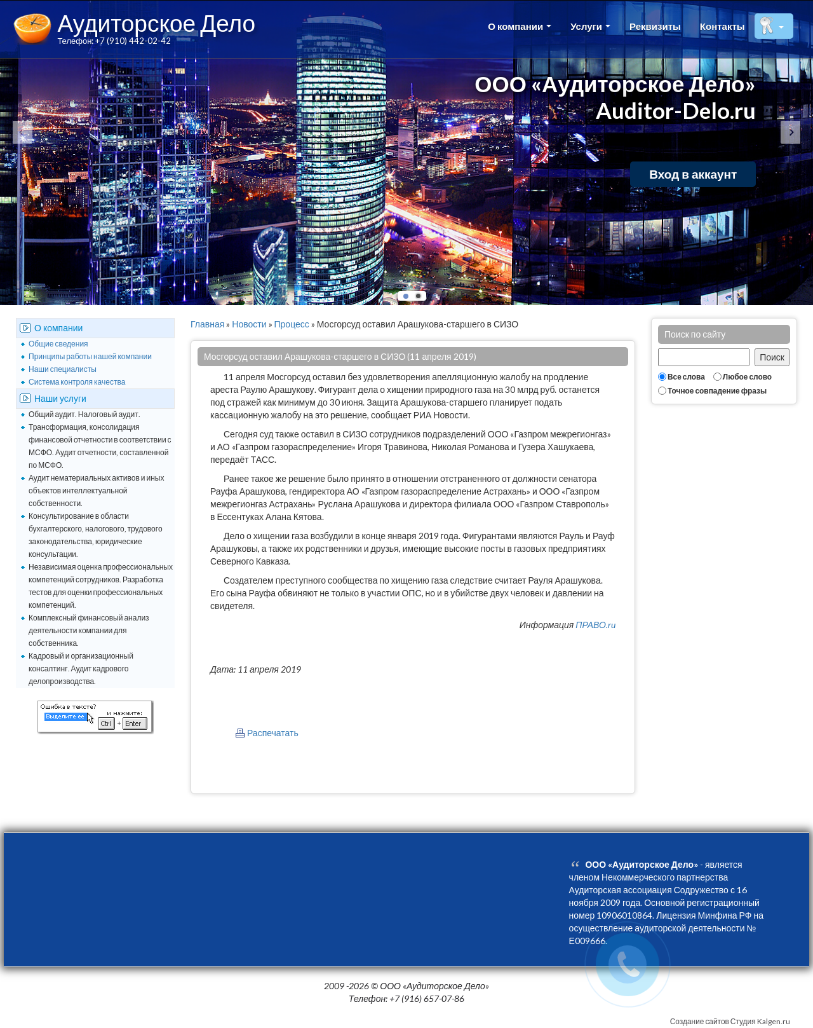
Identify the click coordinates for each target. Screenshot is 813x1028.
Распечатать (273, 732)
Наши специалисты (63, 369)
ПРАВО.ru (595, 624)
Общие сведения (58, 343)
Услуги (590, 26)
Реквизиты (655, 26)
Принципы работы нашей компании (90, 356)
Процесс (291, 324)
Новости (249, 324)
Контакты (722, 26)
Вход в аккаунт (693, 174)
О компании (519, 26)
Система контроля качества (77, 382)
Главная (207, 324)
